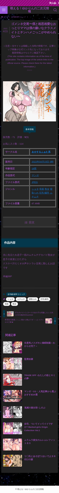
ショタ (35, 189)
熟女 (47, 189)
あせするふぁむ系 (41, 151)
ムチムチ (21, 299)
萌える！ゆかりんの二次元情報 (29, 10)
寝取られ (33, 299)
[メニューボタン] (4, 10)
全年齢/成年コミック (16, 294)
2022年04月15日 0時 (42, 161)
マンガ (35, 175)
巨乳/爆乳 (44, 192)
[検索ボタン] (55, 10)
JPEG (35, 182)
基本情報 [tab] (29, 129)
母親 (41, 189)
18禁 (34, 168)
